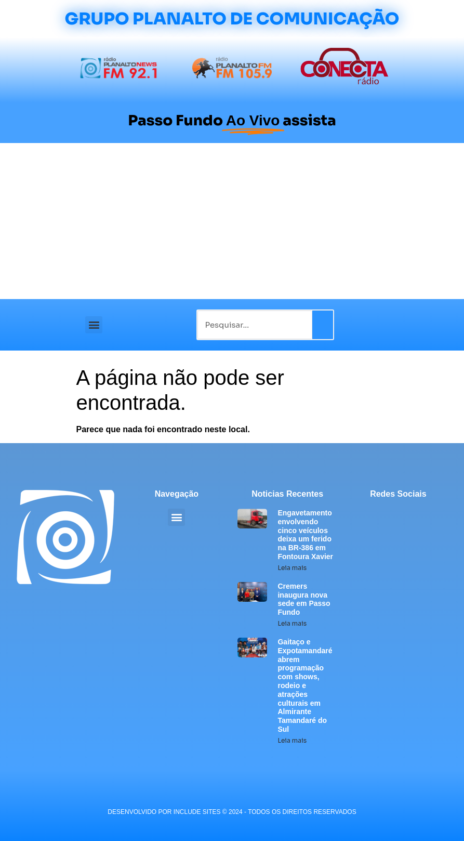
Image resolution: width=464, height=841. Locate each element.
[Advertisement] (232, 221)
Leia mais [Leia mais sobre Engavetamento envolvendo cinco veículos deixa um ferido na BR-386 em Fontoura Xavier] (292, 568)
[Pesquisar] (322, 324)
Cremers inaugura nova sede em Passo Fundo (303, 599)
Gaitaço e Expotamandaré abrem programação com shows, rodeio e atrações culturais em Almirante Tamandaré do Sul (304, 685)
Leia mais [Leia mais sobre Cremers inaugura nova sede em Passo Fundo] (292, 623)
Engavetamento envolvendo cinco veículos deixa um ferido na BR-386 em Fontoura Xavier (305, 535)
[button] (93, 324)
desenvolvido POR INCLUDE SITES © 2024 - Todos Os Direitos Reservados (232, 812)
